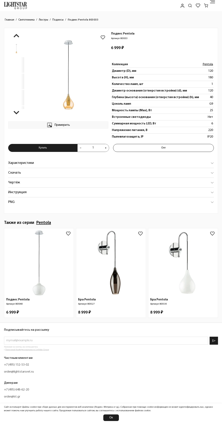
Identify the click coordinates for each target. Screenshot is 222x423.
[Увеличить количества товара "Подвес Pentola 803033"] (106, 148)
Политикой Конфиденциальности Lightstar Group (27, 350)
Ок (111, 417)
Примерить (58, 125)
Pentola (208, 64)
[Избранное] (198, 6)
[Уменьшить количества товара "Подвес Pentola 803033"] (80, 148)
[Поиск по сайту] (190, 6)
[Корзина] (206, 6)
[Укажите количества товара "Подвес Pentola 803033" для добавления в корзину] (93, 148)
